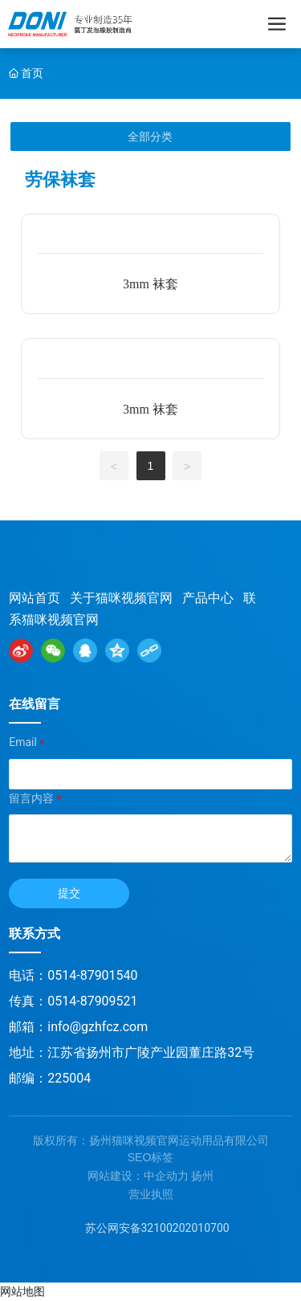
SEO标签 (151, 1157)
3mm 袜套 (150, 284)
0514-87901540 (92, 975)
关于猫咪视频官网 (121, 598)
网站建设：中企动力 (138, 1175)
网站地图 (22, 1291)
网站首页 (34, 598)
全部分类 (150, 136)
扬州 (202, 1175)
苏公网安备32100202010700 (157, 1227)
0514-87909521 (92, 1001)
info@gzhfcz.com (97, 1026)
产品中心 (208, 598)
